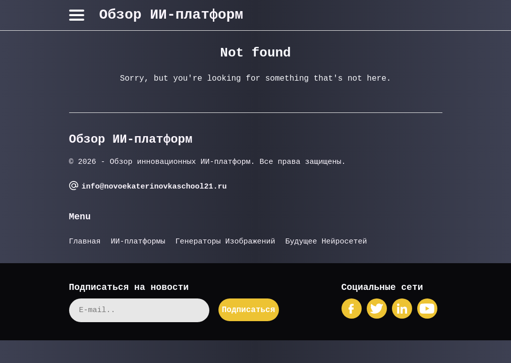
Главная (85, 241)
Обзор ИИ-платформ (171, 15)
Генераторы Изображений (225, 241)
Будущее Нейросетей (326, 241)
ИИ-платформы (138, 241)
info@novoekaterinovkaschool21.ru (154, 187)
